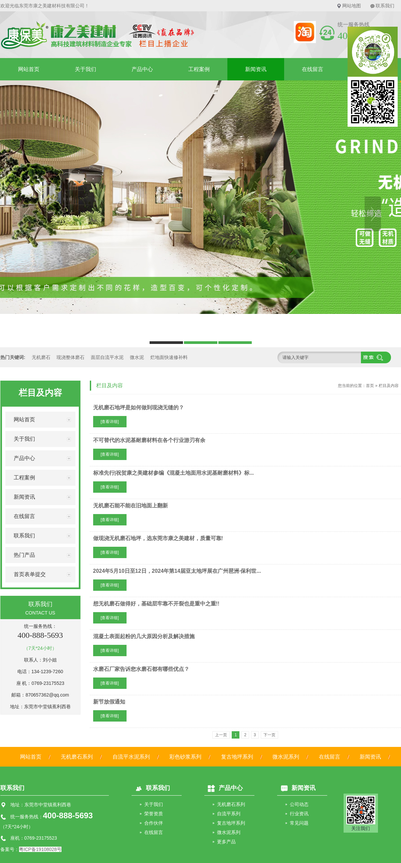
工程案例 (199, 69)
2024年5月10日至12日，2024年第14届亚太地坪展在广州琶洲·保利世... (177, 571)
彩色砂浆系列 (185, 757)
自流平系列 (228, 813)
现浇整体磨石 (70, 357)
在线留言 (312, 69)
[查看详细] (110, 421)
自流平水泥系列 (131, 757)
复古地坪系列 (237, 757)
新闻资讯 (255, 69)
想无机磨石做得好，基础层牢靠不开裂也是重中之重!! (156, 603)
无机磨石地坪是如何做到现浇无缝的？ (138, 407)
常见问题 (299, 823)
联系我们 (385, 5)
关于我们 (85, 69)
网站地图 (351, 5)
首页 (370, 385)
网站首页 (28, 69)
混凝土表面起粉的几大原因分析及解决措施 (144, 636)
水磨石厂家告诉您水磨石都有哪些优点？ (141, 669)
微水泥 (137, 357)
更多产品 (226, 841)
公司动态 (299, 804)
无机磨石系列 (77, 757)
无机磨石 (41, 357)
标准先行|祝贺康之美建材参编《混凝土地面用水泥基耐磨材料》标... (173, 473)
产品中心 (142, 69)
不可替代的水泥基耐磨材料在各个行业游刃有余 (149, 440)
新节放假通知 (109, 702)
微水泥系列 (285, 757)
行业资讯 (299, 813)
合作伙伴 (153, 823)
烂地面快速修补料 (169, 357)
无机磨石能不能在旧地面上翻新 (130, 505)
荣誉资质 (153, 813)
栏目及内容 (389, 385)
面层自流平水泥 (107, 357)
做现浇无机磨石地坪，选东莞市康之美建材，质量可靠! (158, 538)
